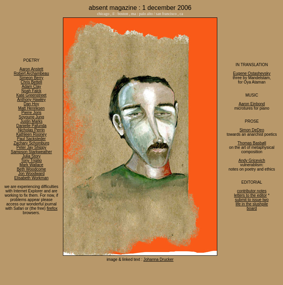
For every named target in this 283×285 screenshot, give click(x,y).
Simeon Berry (31, 78)
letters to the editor (250, 195)
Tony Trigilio (31, 160)
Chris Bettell (31, 82)
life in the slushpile (252, 204)
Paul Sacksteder (31, 139)
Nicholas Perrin (31, 130)
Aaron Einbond (252, 104)
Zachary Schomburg (31, 143)
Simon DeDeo (251, 130)
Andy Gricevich (251, 160)
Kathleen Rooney (31, 134)
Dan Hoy (31, 104)
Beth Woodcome (31, 169)
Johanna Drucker (158, 259)
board (252, 208)
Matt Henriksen (31, 108)
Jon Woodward (31, 173)
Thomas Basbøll (251, 143)
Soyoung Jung (31, 117)
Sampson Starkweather (31, 152)
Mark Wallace (31, 165)
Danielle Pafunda (31, 126)
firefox (52, 208)
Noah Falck (31, 91)
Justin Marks (31, 121)
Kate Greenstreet (31, 95)
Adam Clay (31, 86)
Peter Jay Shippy (31, 147)
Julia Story (31, 156)
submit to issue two (252, 200)
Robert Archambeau (31, 73)
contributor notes (252, 191)
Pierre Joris (31, 112)
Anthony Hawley (31, 99)
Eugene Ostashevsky (252, 73)
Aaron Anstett (31, 69)
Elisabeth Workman (31, 178)
